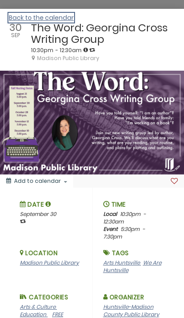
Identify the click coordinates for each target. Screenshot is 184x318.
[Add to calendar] (36, 181)
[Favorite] (174, 181)
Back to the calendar (41, 17)
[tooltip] (85, 50)
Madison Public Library (49, 262)
